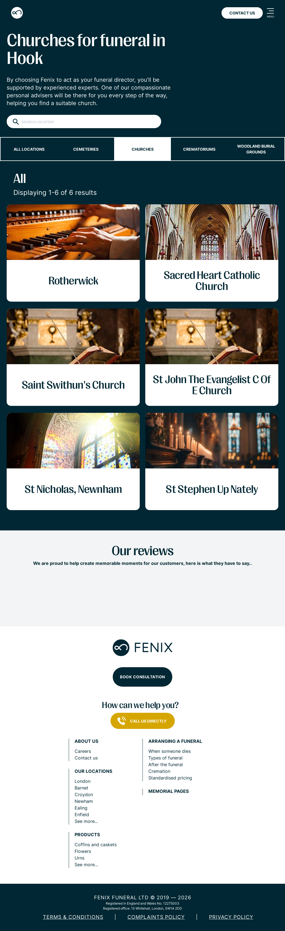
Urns (79, 858)
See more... (86, 821)
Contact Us (242, 13)
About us (86, 741)
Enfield (82, 814)
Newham (84, 801)
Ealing (81, 808)
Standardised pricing (170, 778)
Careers (83, 751)
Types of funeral (165, 758)
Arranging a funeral (175, 741)
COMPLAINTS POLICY (156, 917)
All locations (29, 149)
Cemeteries (86, 149)
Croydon (84, 794)
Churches (143, 149)
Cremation (159, 771)
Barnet (81, 788)
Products (87, 834)
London (82, 781)
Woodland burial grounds (256, 149)
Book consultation (142, 676)
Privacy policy (231, 917)
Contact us (86, 758)
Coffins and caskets (96, 844)
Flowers (83, 851)
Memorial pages (168, 791)
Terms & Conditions (73, 917)
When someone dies (169, 751)
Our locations (93, 771)
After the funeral (165, 764)
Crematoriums (199, 149)
